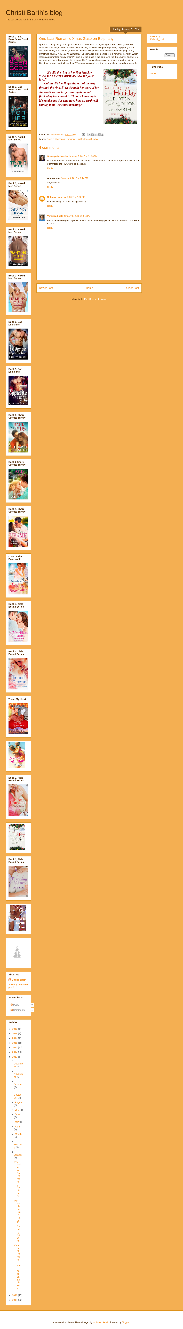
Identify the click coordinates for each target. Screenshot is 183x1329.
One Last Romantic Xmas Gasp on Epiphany (17, 1267)
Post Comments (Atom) (95, 299)
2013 (15, 1056)
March (18, 1134)
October (18, 1084)
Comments (18, 1010)
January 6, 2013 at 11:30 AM (83, 156)
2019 (15, 1029)
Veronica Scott (55, 216)
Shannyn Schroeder (57, 156)
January (18, 1154)
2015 (15, 1047)
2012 (15, 1295)
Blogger (125, 1322)
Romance (71, 139)
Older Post (132, 288)
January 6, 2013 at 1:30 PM (71, 197)
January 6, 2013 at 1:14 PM (74, 178)
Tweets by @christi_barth (157, 38)
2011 (15, 1300)
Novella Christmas (56, 139)
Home (89, 288)
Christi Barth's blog (34, 12)
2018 (15, 1033)
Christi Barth (19, 979)
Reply (50, 168)
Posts (15, 1004)
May (17, 1121)
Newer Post (46, 288)
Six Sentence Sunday (87, 139)
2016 (15, 1042)
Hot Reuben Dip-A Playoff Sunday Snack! (17, 1220)
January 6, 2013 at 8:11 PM (77, 216)
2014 (15, 1052)
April (17, 1126)
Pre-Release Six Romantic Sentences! (17, 1178)
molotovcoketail (100, 1322)
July (17, 1109)
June (17, 1114)
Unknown (52, 197)
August (18, 1102)
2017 (15, 1038)
